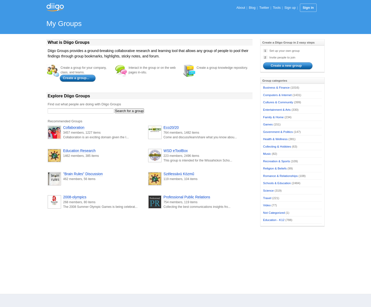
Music (267, 153)
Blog (252, 8)
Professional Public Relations (187, 197)
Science (268, 190)
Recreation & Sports (276, 161)
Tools (277, 8)
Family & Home (273, 117)
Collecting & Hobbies (277, 146)
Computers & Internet (277, 95)
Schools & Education (277, 183)
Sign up (290, 8)
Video (267, 205)
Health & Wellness (275, 139)
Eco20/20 (171, 127)
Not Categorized (274, 212)
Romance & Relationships (280, 175)
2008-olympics (74, 197)
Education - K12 (273, 219)
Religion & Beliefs (275, 168)
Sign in (308, 8)
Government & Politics (278, 131)
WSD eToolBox (176, 151)
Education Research (79, 151)
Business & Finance (276, 87)
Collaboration (74, 127)
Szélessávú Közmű (179, 174)
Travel (267, 198)
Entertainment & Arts (277, 109)
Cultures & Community (278, 102)
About (240, 8)
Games (268, 124)
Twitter (264, 8)
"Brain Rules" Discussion (83, 174)
